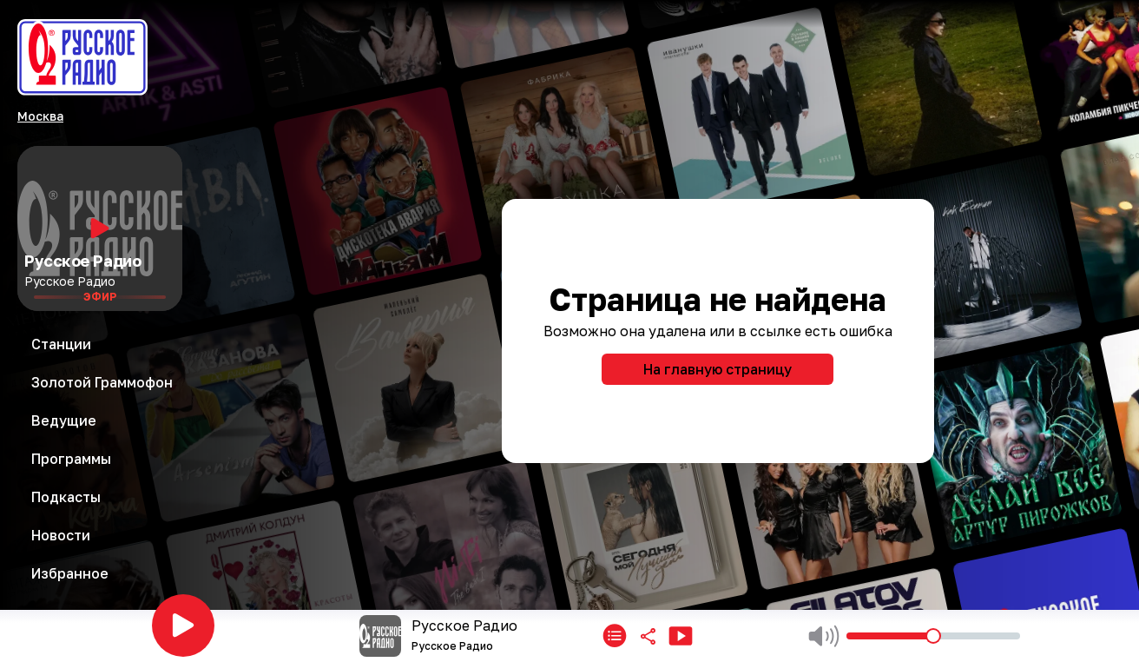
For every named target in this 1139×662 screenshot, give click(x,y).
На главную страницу (717, 369)
